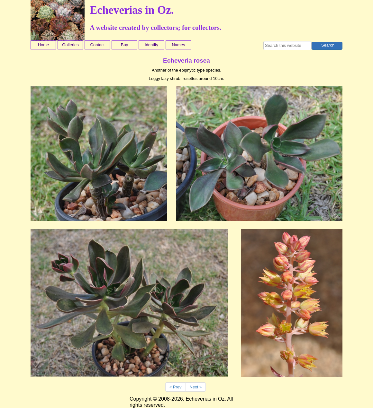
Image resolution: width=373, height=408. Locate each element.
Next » (196, 387)
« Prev (175, 387)
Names (178, 44)
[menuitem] (44, 44)
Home (43, 44)
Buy (124, 44)
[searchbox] (287, 45)
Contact (97, 44)
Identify (151, 44)
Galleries (70, 44)
